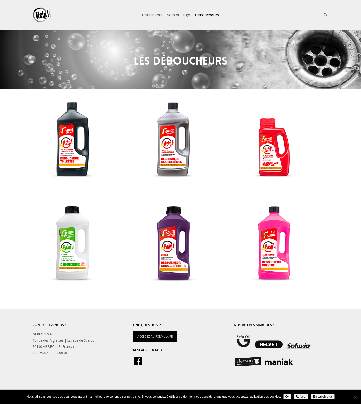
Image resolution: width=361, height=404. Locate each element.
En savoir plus (323, 396)
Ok (287, 396)
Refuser (301, 396)
